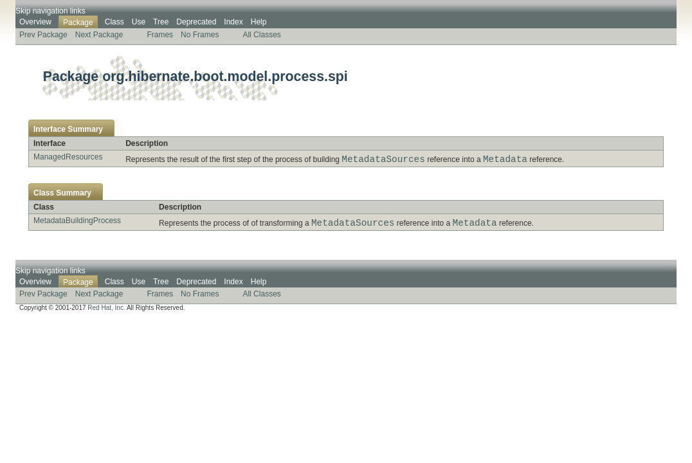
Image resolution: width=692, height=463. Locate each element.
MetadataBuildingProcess (77, 222)
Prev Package (43, 34)
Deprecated (196, 21)
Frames (160, 34)
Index (233, 21)
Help (259, 21)
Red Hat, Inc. (106, 311)
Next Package (99, 34)
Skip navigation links (50, 10)
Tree (160, 21)
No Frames (200, 34)
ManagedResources (67, 156)
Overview (35, 21)
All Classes (261, 34)
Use (138, 21)
